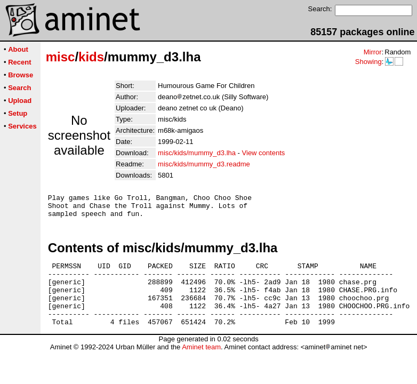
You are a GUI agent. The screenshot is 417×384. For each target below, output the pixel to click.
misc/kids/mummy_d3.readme (204, 164)
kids (91, 57)
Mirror (373, 52)
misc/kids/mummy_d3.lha (197, 153)
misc (60, 57)
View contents (263, 153)
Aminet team (201, 365)
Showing (368, 62)
